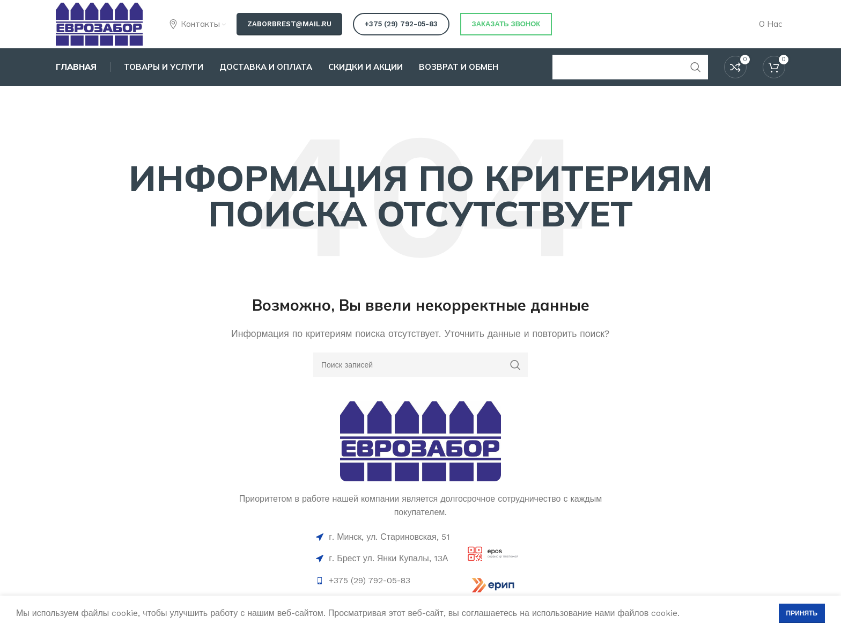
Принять (802, 613)
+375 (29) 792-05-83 (401, 24)
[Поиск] (420, 365)
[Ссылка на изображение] (420, 440)
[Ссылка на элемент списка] (382, 581)
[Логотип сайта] (99, 23)
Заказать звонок (506, 24)
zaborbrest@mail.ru (289, 24)
